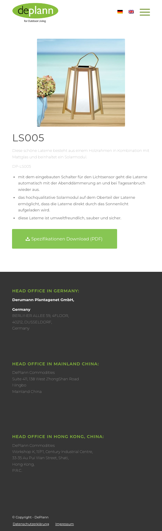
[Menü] (142, 12)
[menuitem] (31, 523)
